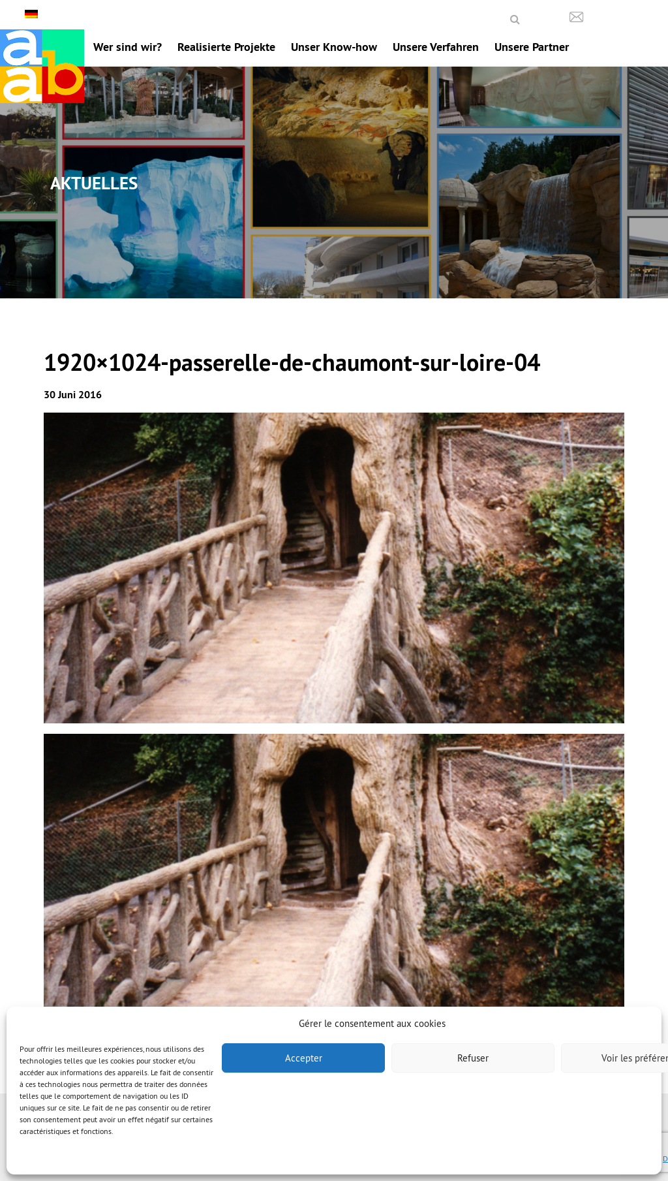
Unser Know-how (334, 46)
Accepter (303, 1058)
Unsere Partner (531, 46)
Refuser (473, 1058)
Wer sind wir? (127, 46)
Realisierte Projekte (226, 46)
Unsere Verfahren (436, 46)
